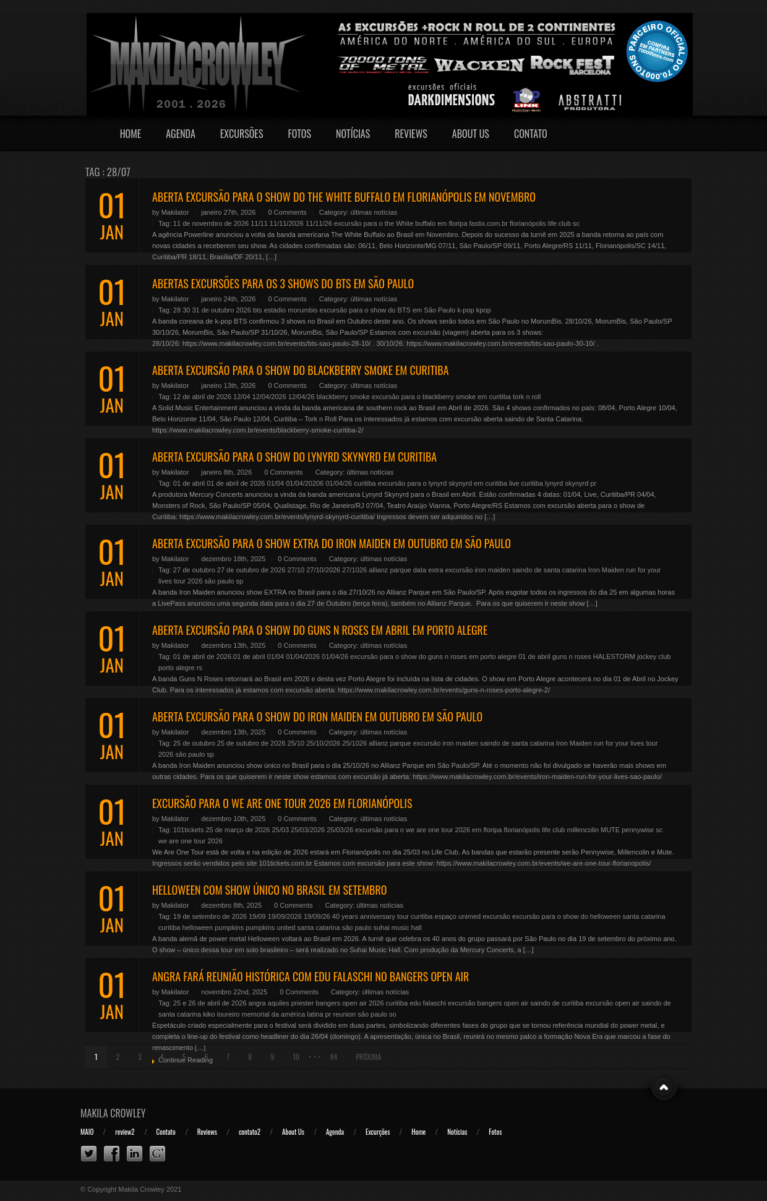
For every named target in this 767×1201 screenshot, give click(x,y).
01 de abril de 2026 (236, 483)
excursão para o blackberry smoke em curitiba (441, 396)
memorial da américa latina (283, 1014)
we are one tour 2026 (190, 841)
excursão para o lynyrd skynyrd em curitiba (442, 483)
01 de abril (189, 483)
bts (257, 310)
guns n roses (571, 656)
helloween (197, 927)
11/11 (259, 223)
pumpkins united (270, 927)
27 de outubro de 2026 (251, 570)
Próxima (368, 1056)
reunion (344, 1014)
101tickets (188, 829)
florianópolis (528, 223)
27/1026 (354, 570)
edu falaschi (427, 1003)
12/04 (242, 396)
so (392, 1014)
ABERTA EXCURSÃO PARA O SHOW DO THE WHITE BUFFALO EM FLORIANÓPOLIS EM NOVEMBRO (344, 197)
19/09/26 (317, 916)
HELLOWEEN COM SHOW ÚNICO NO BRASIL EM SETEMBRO (269, 890)
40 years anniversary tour (370, 916)
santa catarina (318, 927)
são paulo (219, 581)
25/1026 (354, 743)
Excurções (378, 1132)
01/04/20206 (305, 483)
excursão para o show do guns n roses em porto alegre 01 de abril (450, 656)
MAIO (86, 1132)
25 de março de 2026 (237, 829)
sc (576, 223)
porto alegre (176, 667)
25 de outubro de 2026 (251, 743)
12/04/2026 (269, 396)
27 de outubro (194, 570)
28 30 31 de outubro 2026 (212, 310)
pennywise (638, 829)
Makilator (175, 212)
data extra (428, 570)
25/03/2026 (308, 829)
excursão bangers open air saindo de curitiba (516, 1003)
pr (593, 483)
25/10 (296, 743)
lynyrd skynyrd (566, 483)
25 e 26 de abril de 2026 (210, 1003)
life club (559, 223)
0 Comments (287, 212)
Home (131, 133)
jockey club (654, 656)
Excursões (242, 133)
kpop (483, 310)
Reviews (411, 133)
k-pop (465, 310)
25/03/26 (340, 829)
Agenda (180, 133)
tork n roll (527, 396)
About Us (470, 133)
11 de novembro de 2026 (211, 223)
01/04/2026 (303, 656)
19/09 (257, 916)
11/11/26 (319, 223)
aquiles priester (291, 1003)
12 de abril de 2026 (202, 396)
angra (257, 1003)
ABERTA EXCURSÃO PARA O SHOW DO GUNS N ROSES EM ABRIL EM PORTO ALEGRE (319, 630)
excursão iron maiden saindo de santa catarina (515, 570)
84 (333, 1056)
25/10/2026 (323, 743)
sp (239, 581)
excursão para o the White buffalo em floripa (401, 223)
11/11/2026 (287, 223)
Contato (530, 133)
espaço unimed (458, 916)
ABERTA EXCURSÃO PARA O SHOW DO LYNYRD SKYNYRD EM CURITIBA (294, 457)
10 (296, 1056)
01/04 (276, 483)
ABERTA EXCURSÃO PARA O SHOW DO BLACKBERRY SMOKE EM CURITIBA (300, 370)
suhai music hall (397, 927)
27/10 (296, 570)
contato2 (249, 1132)
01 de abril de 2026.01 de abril (219, 656)
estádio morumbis (291, 310)
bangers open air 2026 (349, 1003)
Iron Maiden (606, 570)
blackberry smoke (343, 396)
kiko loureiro (221, 1014)
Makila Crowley (113, 1113)
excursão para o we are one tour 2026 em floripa (428, 829)
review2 (124, 1132)
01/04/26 (338, 483)
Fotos (299, 133)
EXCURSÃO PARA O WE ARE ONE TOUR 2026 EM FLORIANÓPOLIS (282, 803)
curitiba (364, 483)
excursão (496, 916)
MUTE (610, 829)
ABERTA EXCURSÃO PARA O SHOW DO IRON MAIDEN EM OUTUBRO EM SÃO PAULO (317, 716)
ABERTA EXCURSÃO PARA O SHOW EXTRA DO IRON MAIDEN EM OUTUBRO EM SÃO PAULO (331, 543)
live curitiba (526, 483)
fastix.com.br (488, 223)
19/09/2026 (285, 916)
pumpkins (229, 927)
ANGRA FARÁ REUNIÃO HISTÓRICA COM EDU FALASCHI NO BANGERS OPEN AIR (310, 976)
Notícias (353, 133)
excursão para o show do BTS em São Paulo (388, 310)
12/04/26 (301, 396)
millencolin (583, 829)
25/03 (280, 829)
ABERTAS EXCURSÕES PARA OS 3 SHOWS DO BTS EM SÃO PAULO (283, 283)
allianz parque (390, 570)
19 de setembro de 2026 (210, 916)
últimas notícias (374, 212)
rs (199, 667)
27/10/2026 (323, 570)
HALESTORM (614, 656)
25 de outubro (194, 743)
